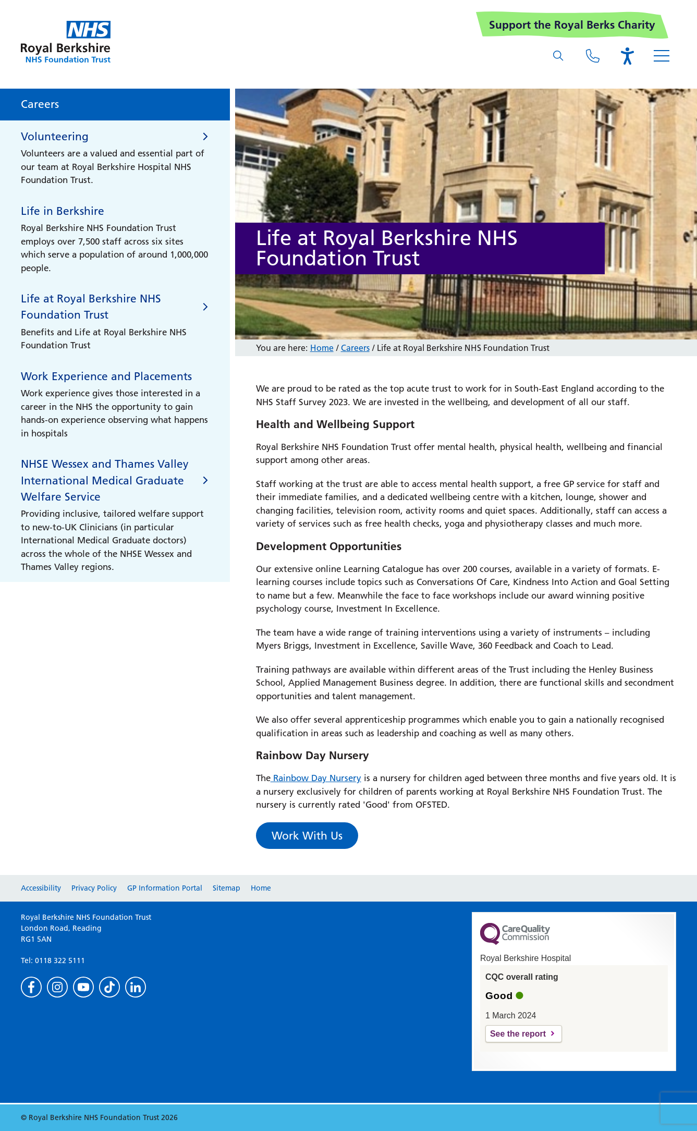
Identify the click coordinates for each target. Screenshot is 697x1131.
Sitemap (226, 888)
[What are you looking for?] (558, 55)
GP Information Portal (164, 888)
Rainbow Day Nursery (316, 778)
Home (322, 348)
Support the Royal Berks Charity (572, 24)
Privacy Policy (94, 888)
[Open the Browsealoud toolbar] (627, 55)
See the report (518, 1033)
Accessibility (41, 888)
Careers (355, 348)
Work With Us (307, 835)
